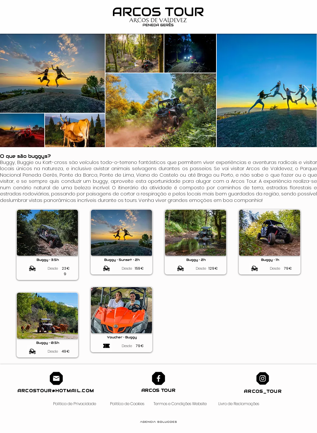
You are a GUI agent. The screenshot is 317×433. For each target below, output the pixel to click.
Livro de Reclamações (238, 403)
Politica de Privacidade (74, 403)
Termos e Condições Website (180, 403)
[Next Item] (306, 90)
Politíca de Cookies (127, 403)
